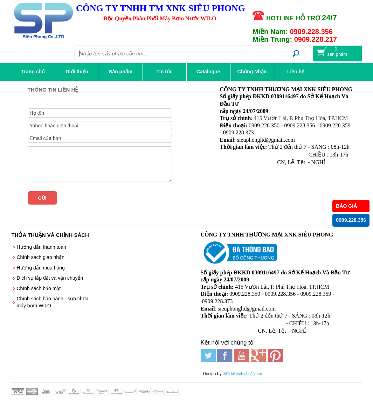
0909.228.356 (351, 220)
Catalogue (208, 71)
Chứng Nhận (252, 71)
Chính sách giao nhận (40, 257)
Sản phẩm (120, 71)
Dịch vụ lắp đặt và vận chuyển (50, 278)
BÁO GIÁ (346, 206)
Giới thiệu (76, 71)
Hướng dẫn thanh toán (41, 247)
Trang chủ (33, 71)
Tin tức (164, 71)
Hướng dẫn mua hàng (41, 268)
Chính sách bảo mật (39, 288)
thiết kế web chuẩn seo (242, 374)
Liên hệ (295, 71)
